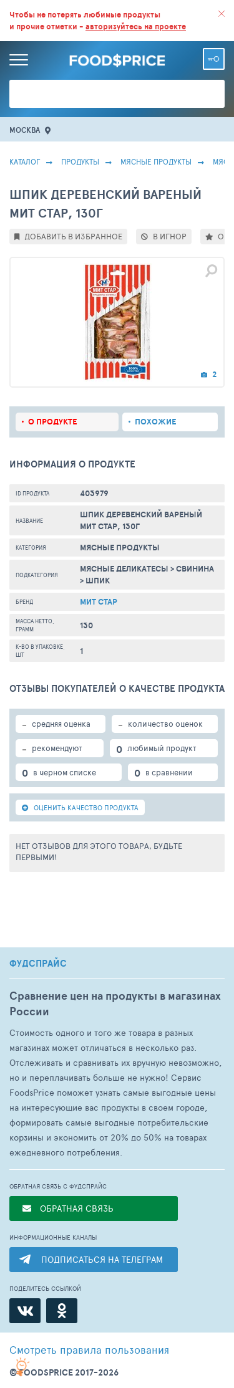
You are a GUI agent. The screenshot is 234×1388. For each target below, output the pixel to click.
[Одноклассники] (61, 1310)
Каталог (24, 161)
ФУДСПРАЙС (38, 964)
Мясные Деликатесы (124, 569)
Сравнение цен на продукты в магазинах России (115, 1003)
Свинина (195, 569)
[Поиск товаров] (117, 94)
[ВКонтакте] (25, 1310)
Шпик (97, 580)
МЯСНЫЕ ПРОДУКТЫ (156, 161)
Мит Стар (98, 602)
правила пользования (89, 1349)
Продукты (80, 161)
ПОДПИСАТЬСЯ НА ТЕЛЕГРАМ (102, 1259)
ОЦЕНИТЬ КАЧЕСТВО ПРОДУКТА (80, 807)
